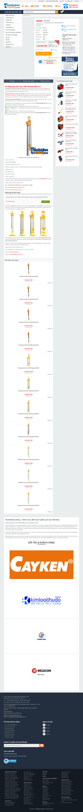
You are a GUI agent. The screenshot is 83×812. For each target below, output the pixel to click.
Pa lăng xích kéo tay (10, 93)
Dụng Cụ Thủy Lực (28, 782)
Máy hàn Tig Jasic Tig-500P (71, 124)
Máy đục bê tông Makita (66, 789)
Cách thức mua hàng (9, 736)
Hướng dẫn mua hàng (9, 732)
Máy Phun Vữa (46, 783)
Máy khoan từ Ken (27, 771)
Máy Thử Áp (26, 790)
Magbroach (45, 771)
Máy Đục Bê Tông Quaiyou (67, 783)
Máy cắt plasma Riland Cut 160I (71, 157)
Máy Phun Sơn (46, 779)
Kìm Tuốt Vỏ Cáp (27, 795)
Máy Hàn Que (45, 794)
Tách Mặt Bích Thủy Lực (29, 791)
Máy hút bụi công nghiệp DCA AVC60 (71, 100)
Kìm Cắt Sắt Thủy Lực (28, 802)
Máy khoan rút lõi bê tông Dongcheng (12, 790)
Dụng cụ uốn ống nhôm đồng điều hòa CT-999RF (71, 132)
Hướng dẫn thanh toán (9, 734)
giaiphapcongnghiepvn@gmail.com (16, 187)
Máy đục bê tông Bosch (66, 787)
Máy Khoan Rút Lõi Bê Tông (11, 771)
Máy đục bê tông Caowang (67, 781)
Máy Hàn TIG (45, 796)
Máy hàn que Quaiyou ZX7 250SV (71, 84)
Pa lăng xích (43, 178)
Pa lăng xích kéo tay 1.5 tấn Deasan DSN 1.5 (28, 459)
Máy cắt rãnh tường (66, 797)
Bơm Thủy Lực (27, 798)
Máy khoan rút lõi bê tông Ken (11, 791)
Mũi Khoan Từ (26, 777)
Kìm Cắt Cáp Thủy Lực (28, 799)
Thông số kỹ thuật (45, 81)
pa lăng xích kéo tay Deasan (14, 99)
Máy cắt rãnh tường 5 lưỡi (67, 802)
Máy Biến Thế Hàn (46, 798)
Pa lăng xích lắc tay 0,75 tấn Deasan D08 (28, 345)
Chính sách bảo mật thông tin (11, 724)
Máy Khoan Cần (65, 773)
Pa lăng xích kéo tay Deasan (41, 239)
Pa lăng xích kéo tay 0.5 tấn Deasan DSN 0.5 (28, 505)
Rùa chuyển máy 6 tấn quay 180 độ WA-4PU (70, 108)
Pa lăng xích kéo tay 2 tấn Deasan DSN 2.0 (22, 87)
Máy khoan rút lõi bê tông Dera (11, 798)
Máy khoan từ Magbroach (10, 802)
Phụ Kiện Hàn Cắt (46, 799)
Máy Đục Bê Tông (65, 779)
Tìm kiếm (56, 11)
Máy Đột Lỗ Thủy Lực (28, 787)
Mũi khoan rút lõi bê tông (10, 793)
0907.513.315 (73, 7)
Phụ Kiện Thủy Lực (28, 793)
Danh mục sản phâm (13, 12)
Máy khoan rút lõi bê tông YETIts (11, 782)
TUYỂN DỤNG (69, 1)
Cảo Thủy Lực (27, 801)
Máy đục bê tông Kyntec (66, 794)
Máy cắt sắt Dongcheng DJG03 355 (70, 92)
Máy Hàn (44, 786)
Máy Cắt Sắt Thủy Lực (28, 803)
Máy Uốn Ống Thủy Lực (28, 789)
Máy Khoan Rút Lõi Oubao (10, 781)
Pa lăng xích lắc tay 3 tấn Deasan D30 (28, 299)
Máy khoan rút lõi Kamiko (10, 774)
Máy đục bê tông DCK (66, 782)
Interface (44, 773)
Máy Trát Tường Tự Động (48, 782)
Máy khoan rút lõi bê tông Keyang (11, 795)
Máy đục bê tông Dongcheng (67, 790)
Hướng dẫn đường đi (67, 44)
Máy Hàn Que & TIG (47, 795)
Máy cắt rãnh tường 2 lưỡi (67, 798)
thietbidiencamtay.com (40, 808)
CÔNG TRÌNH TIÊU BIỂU (52, 1)
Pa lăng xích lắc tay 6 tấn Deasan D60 (28, 276)
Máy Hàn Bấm (45, 788)
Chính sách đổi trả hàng (10, 730)
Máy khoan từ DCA (27, 778)
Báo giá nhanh (53, 57)
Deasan (46, 88)
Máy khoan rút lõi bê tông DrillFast (12, 778)
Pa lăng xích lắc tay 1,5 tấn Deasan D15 (28, 322)
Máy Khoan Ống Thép (66, 771)
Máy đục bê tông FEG (66, 791)
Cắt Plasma (45, 790)
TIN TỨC (62, 1)
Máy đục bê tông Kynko (66, 793)
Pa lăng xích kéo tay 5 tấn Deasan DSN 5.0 (28, 390)
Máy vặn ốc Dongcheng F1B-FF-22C (70, 140)
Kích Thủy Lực (27, 785)
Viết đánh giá (46, 201)
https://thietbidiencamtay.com (16, 189)
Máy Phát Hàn (45, 787)
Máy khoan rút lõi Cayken (10, 779)
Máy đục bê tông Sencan (66, 786)
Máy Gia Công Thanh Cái (29, 794)
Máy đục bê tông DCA (66, 785)
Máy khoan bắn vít (65, 777)
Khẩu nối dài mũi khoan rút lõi (11, 775)
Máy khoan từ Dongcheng (29, 773)
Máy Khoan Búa (65, 774)
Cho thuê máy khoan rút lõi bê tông (12, 787)
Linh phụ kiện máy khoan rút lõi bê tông (13, 789)
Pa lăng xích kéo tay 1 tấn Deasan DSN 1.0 (28, 482)
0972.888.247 (73, 5)
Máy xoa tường (46, 781)
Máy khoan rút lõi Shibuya (10, 786)
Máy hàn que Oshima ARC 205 (71, 116)
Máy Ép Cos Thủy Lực (28, 783)
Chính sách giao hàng (9, 728)
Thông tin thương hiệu (28, 81)
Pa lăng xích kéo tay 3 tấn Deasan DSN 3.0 (28, 413)
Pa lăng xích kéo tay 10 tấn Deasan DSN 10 (28, 368)
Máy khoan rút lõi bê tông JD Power (12, 797)
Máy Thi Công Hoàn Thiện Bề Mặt (50, 778)
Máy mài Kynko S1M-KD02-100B (71, 149)
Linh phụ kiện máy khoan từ (29, 774)
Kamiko (44, 776)
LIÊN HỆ (76, 1)
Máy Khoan (45, 801)
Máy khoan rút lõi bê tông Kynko (11, 794)
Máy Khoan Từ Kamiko (9, 803)
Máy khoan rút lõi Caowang (10, 773)
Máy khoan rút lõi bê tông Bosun (11, 777)
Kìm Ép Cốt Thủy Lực (28, 786)
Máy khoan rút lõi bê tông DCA (11, 783)
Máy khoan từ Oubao (9, 805)
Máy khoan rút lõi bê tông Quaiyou (12, 785)
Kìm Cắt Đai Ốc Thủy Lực (29, 797)
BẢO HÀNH (41, 1)
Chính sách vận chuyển (10, 726)
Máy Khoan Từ (8, 800)
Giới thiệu (12, 81)
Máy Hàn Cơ (45, 791)
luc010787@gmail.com (13, 252)
